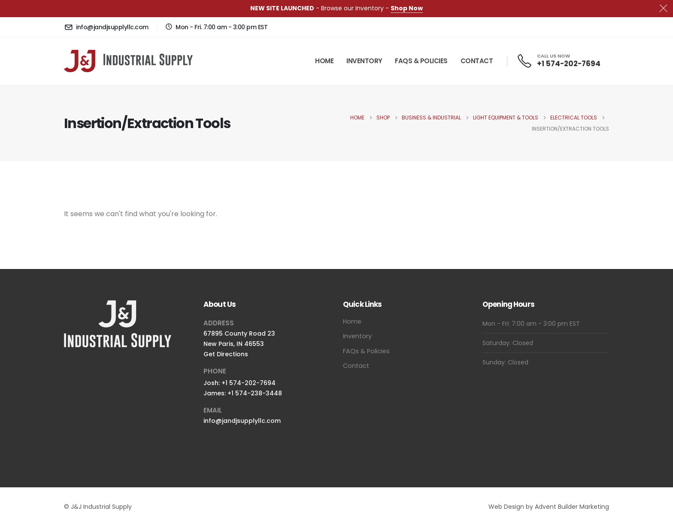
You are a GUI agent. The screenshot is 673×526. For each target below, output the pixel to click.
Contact (477, 60)
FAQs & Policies (421, 60)
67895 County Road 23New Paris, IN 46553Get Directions (239, 343)
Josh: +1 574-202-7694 (239, 383)
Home (324, 60)
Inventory (364, 60)
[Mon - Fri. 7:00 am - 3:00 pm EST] (216, 27)
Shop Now (407, 8)
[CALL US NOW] (558, 60)
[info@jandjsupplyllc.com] (106, 27)
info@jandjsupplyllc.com (242, 420)
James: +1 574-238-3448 (242, 393)
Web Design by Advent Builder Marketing (548, 506)
